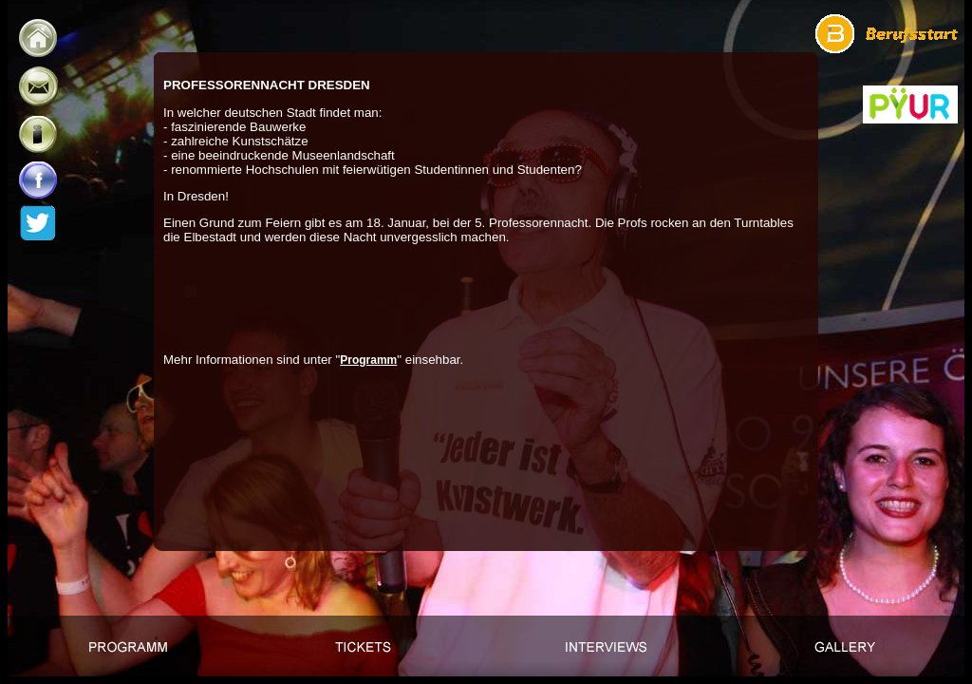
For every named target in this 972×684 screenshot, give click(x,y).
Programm (368, 360)
